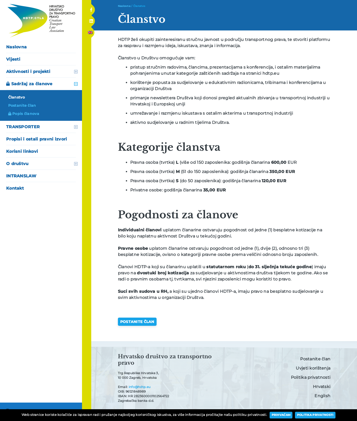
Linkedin (91, 19)
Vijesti (13, 59)
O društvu (17, 163)
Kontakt (15, 188)
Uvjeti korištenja (313, 368)
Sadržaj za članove (29, 83)
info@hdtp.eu (139, 387)
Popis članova (23, 113)
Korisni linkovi (22, 151)
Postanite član (22, 105)
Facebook (91, 8)
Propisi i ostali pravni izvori (36, 139)
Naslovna (16, 47)
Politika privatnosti (311, 377)
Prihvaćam (281, 415)
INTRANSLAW (21, 176)
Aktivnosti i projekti (28, 71)
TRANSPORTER (23, 126)
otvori (76, 72)
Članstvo (16, 97)
